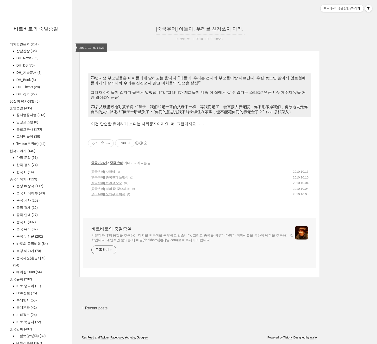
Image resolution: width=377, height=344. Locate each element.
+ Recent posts (94, 308)
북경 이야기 (28, 251)
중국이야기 (23, 179)
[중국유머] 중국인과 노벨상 (109, 177)
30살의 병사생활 (24, 101)
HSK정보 (26, 293)
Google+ (142, 337)
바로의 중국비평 (31, 244)
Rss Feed (88, 337)
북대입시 (26, 300)
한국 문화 (26, 158)
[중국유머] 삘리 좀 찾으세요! (110, 188)
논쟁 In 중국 (29, 186)
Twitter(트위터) (30, 144)
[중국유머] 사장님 (103, 171)
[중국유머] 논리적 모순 (106, 183)
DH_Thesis (27, 87)
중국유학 (21, 279)
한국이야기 (22, 151)
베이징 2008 (28, 272)
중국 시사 (27, 200)
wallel (313, 337)
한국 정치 (26, 165)
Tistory (287, 337)
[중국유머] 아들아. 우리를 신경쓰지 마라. (199, 28)
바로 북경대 (28, 322)
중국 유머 (26, 229)
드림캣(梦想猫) (30, 336)
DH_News (26, 58)
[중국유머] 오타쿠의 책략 (108, 194)
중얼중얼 (21, 108)
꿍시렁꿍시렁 (30, 115)
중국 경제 (26, 207)
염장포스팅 (26, 122)
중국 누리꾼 (29, 236)
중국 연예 (26, 215)
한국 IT (24, 172)
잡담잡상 (26, 51)
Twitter (105, 337)
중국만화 (21, 329)
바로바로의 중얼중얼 (36, 28)
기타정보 (26, 315)
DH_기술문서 (28, 72)
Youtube (130, 337)
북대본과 (26, 307)
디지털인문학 (24, 44)
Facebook (116, 337)
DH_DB (25, 65)
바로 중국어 (28, 286)
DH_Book (25, 80)
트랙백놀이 (27, 136)
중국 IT (25, 222)
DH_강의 (26, 94)
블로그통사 (28, 129)
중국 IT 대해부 (30, 193)
